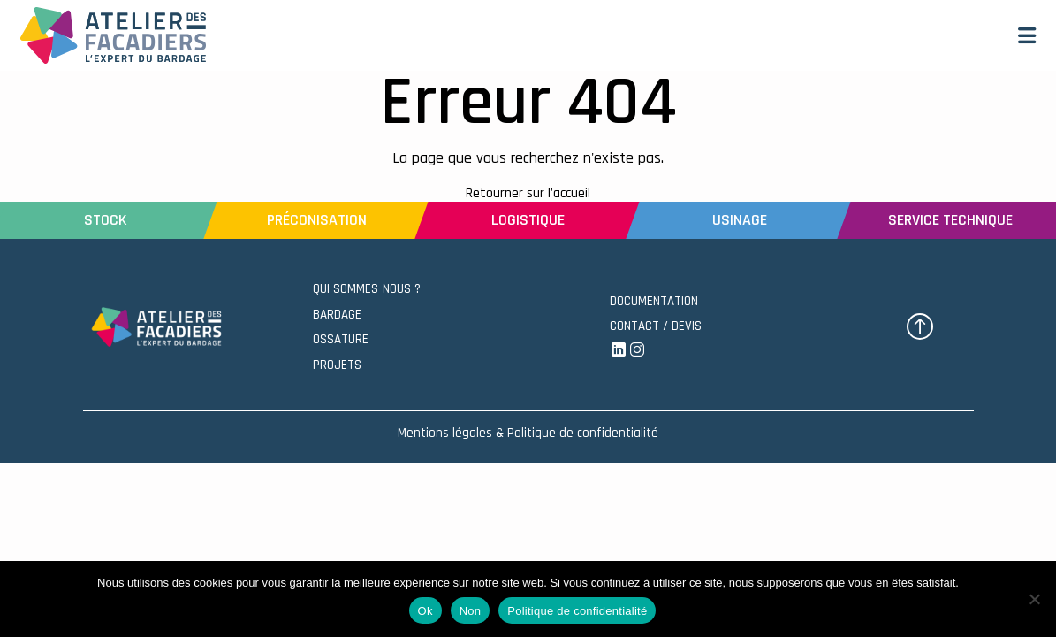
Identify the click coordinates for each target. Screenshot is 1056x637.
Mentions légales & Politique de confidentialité (528, 433)
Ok (425, 611)
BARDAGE (337, 314)
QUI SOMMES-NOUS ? (367, 288)
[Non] (1034, 599)
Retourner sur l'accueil (528, 193)
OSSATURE (340, 339)
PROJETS (337, 365)
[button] (1027, 35)
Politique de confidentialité (577, 611)
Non (471, 611)
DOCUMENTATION (654, 301)
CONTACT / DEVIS (656, 326)
